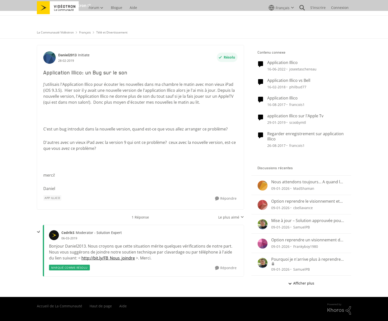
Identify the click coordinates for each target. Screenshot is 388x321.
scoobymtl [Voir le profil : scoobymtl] (297, 122)
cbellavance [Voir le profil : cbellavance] (303, 207)
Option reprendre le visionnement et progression (305, 201)
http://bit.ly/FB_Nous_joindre (108, 258)
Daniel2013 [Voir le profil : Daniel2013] (67, 55)
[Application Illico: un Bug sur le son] (69, 238)
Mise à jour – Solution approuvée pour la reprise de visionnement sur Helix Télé (307, 220)
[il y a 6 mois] (280, 188)
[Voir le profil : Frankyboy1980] (262, 244)
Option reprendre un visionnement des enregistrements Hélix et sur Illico (307, 240)
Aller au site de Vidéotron (62, 5)
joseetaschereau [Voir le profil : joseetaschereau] (302, 69)
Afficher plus (301, 283)
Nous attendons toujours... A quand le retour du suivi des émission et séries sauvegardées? (306, 182)
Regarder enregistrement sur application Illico (305, 136)
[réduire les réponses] (39, 232)
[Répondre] (226, 198)
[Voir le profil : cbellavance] (262, 205)
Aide (123, 306)
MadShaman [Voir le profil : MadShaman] (303, 188)
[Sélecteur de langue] (281, 19)
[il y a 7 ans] (276, 122)
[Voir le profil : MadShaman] (262, 186)
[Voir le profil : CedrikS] (54, 235)
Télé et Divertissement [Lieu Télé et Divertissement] (111, 32)
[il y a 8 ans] (276, 86)
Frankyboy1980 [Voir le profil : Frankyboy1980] (305, 246)
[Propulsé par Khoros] (339, 309)
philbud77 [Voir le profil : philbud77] (297, 86)
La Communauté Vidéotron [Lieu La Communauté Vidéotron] (55, 32)
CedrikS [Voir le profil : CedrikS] (67, 232)
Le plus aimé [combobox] (231, 217)
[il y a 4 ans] (276, 69)
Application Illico (282, 62)
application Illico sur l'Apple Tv (295, 116)
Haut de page (101, 306)
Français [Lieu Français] (85, 32)
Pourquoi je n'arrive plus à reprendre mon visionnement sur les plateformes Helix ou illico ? (307, 259)
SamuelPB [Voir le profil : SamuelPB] (301, 227)
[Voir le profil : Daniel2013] (49, 57)
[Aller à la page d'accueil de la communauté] (58, 18)
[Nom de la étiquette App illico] (52, 198)
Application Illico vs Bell (288, 80)
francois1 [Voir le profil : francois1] (297, 104)
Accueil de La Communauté (59, 306)
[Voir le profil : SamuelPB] (262, 224)
